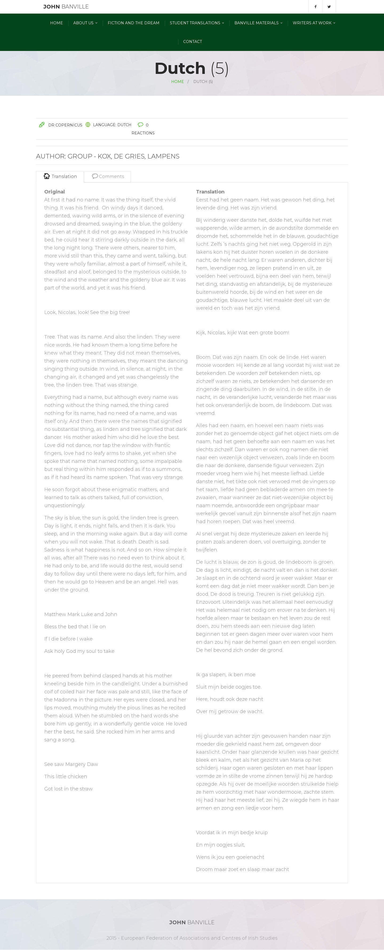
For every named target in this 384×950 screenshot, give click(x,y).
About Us (83, 23)
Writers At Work (312, 23)
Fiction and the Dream (133, 23)
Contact (192, 41)
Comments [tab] (107, 176)
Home (56, 23)
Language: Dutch (112, 124)
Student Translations (195, 23)
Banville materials (256, 23)
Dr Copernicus (65, 125)
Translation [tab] (60, 176)
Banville (65, 6)
